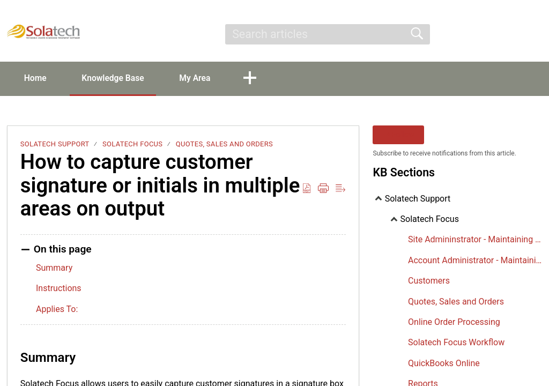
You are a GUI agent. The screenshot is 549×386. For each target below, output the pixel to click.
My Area (203, 78)
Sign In (456, 34)
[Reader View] (340, 189)
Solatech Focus (132, 144)
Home (37, 78)
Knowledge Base (118, 78)
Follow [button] (398, 135)
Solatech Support (55, 144)
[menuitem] (529, 34)
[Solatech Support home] (43, 32)
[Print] (323, 189)
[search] (327, 34)
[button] (260, 79)
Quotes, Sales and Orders (224, 144)
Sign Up (501, 34)
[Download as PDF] (306, 189)
